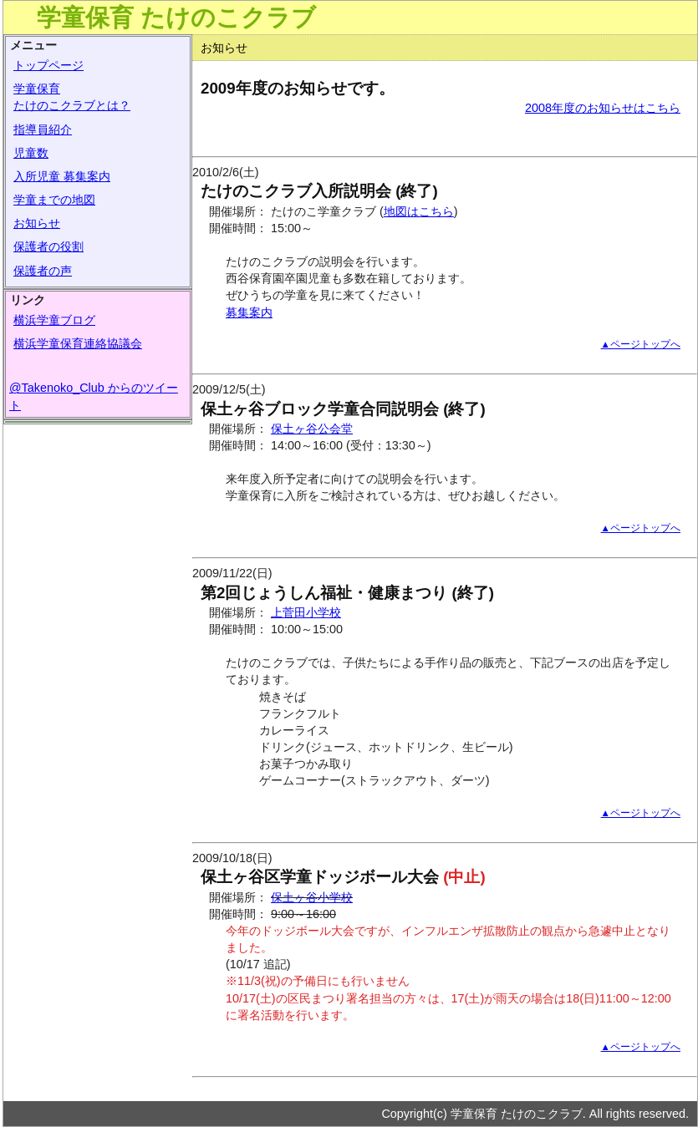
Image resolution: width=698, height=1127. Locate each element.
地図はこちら (419, 211)
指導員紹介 (42, 129)
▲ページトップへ (640, 344)
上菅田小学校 (306, 612)
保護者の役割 (48, 246)
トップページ (48, 65)
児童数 (30, 153)
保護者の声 (42, 270)
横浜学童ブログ (54, 320)
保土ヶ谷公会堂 (312, 428)
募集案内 (249, 312)
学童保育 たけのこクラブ (176, 17)
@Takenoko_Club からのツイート (93, 396)
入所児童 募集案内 (61, 176)
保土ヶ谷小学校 (312, 897)
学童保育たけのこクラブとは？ (71, 97)
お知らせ (36, 223)
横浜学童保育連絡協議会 (77, 343)
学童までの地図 (54, 199)
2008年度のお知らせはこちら (602, 107)
